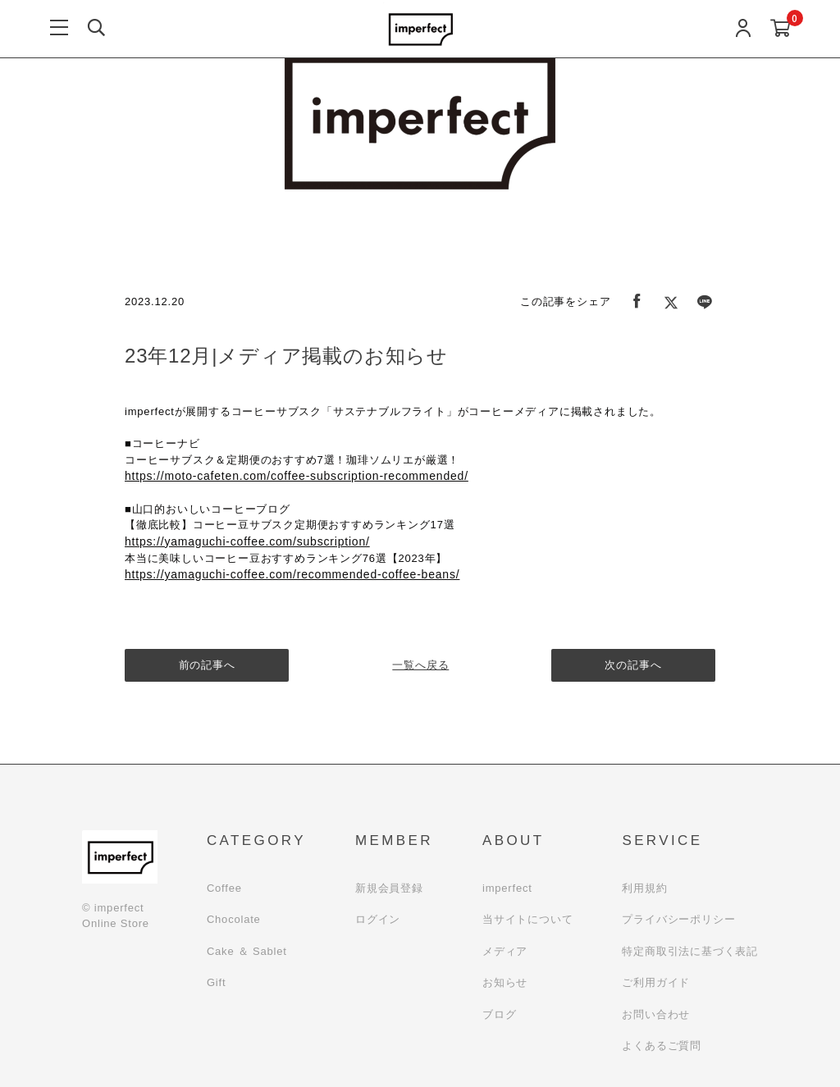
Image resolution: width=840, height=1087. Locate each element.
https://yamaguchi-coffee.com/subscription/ (247, 541)
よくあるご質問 (661, 1045)
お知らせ (504, 982)
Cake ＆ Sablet (247, 951)
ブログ (499, 1014)
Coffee (224, 888)
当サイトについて (527, 919)
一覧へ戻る (420, 665)
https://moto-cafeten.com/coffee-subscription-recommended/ (296, 475)
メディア (504, 951)
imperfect (507, 888)
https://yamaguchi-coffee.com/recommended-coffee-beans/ (292, 574)
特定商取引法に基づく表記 (690, 951)
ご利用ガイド (656, 982)
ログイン (377, 919)
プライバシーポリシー (678, 919)
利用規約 (644, 888)
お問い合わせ (656, 1014)
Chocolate (234, 919)
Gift (216, 982)
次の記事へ (633, 665)
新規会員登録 (389, 888)
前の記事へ (207, 665)
